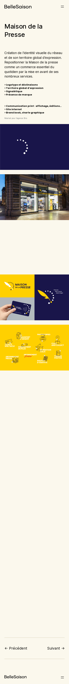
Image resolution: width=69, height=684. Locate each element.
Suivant (53, 648)
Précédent (18, 648)
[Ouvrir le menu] (62, 6)
